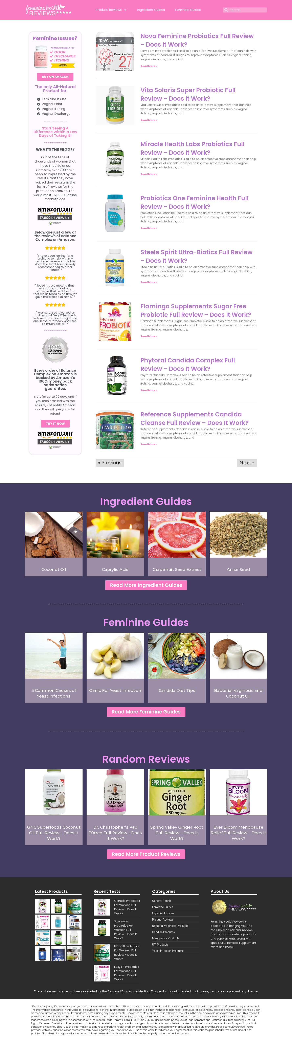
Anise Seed (238, 569)
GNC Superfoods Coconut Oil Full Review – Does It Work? (54, 835)
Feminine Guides (188, 9)
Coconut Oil (53, 569)
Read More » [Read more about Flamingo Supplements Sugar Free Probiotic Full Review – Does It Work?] (148, 336)
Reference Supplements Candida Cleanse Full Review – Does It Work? (194, 418)
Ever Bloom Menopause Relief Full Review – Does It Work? (238, 835)
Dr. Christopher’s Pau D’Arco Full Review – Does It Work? (115, 835)
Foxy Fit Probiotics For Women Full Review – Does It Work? (126, 976)
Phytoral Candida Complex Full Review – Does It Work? (187, 364)
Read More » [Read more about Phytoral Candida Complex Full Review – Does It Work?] (148, 390)
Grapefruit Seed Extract (177, 569)
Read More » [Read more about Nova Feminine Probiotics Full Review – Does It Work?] (148, 66)
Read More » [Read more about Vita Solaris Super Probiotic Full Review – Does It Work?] (148, 120)
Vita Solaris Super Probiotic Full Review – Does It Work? (187, 94)
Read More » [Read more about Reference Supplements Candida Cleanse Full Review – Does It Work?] (148, 444)
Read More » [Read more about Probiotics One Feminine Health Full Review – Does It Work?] (148, 228)
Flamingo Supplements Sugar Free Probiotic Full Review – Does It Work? (195, 310)
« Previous (109, 462)
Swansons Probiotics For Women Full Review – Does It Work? (125, 933)
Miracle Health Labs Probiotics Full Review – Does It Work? (192, 148)
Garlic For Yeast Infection (115, 691)
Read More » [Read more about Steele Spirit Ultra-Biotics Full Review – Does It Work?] (148, 282)
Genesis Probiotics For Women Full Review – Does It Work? (127, 910)
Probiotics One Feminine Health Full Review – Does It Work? (194, 202)
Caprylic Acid (115, 569)
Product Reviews (111, 10)
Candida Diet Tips (176, 691)
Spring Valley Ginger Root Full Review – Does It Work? (176, 835)
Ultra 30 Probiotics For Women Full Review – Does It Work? (126, 956)
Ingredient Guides (151, 9)
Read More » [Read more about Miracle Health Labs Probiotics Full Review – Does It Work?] (148, 174)
